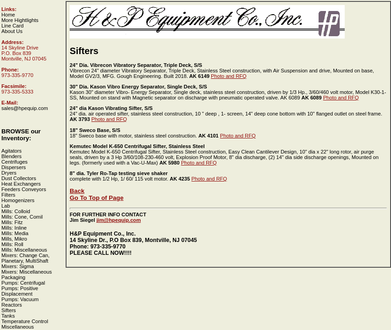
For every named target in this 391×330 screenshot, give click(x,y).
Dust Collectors (18, 178)
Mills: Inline (14, 228)
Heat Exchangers (21, 184)
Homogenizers (17, 200)
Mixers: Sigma (17, 266)
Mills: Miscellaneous (24, 250)
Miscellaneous (17, 327)
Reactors (11, 305)
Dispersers (13, 167)
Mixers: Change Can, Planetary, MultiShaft (25, 258)
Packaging (13, 277)
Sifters (8, 310)
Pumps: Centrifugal (23, 283)
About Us (11, 31)
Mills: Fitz (12, 222)
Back (77, 190)
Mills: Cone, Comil (22, 217)
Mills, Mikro (14, 239)
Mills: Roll (12, 244)
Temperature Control (24, 321)
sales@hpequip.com (24, 108)
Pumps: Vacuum (20, 299)
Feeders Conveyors (23, 189)
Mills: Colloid (15, 211)
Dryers (9, 173)
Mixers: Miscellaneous (26, 272)
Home (8, 14)
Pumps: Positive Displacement (19, 291)
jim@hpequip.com (118, 220)
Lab (5, 206)
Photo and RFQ (229, 76)
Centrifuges (14, 162)
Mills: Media (14, 233)
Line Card (12, 25)
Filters (8, 195)
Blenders (11, 156)
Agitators (11, 151)
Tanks (8, 316)
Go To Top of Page (96, 197)
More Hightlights (20, 20)
